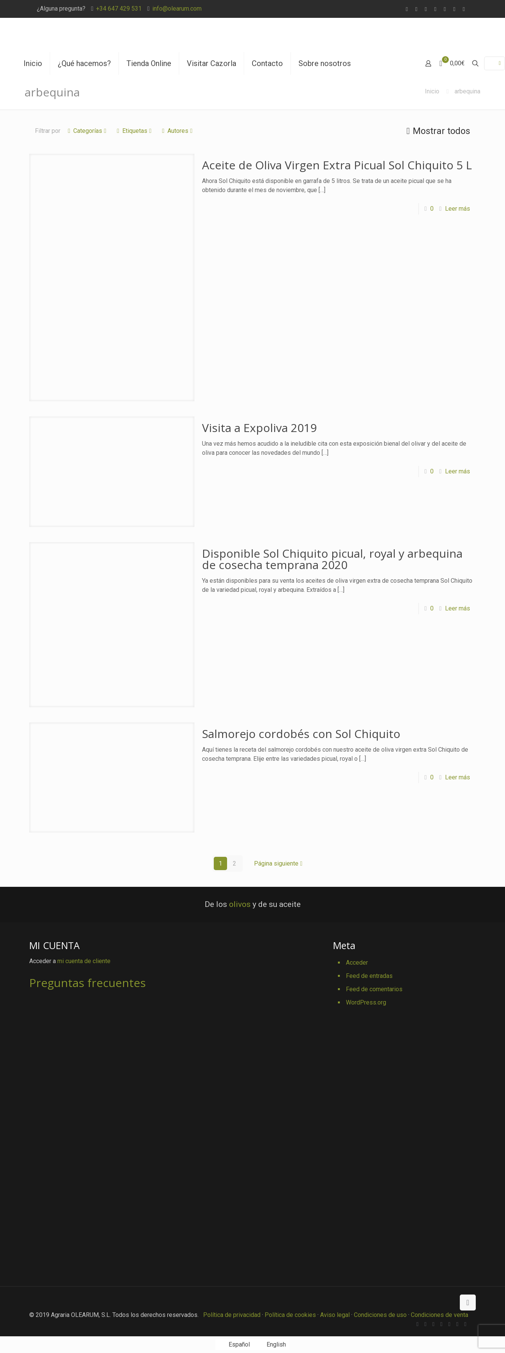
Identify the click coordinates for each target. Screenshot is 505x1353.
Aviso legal (335, 1314)
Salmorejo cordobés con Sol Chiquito (301, 733)
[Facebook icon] (416, 9)
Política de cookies (290, 1314)
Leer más (457, 208)
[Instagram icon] (464, 9)
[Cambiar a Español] (234, 1344)
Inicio (432, 91)
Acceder (357, 962)
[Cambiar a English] (272, 1344)
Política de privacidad (231, 1314)
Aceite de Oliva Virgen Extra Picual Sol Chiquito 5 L (337, 165)
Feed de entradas (369, 975)
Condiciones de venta (439, 1314)
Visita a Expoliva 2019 (259, 427)
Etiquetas (134, 130)
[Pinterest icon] (454, 9)
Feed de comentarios (374, 989)
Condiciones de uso (380, 1314)
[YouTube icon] (445, 9)
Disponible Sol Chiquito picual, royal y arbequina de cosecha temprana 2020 (332, 559)
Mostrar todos (437, 131)
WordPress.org (366, 1002)
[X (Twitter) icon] (426, 9)
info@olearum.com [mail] (177, 8)
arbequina (467, 91)
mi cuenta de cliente (83, 961)
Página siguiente (279, 863)
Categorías (87, 130)
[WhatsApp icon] (407, 9)
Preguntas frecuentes (87, 982)
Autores (177, 130)
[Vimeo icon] (435, 9)
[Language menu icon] (494, 63)
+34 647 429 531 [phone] (119, 8)
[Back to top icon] (468, 1302)
